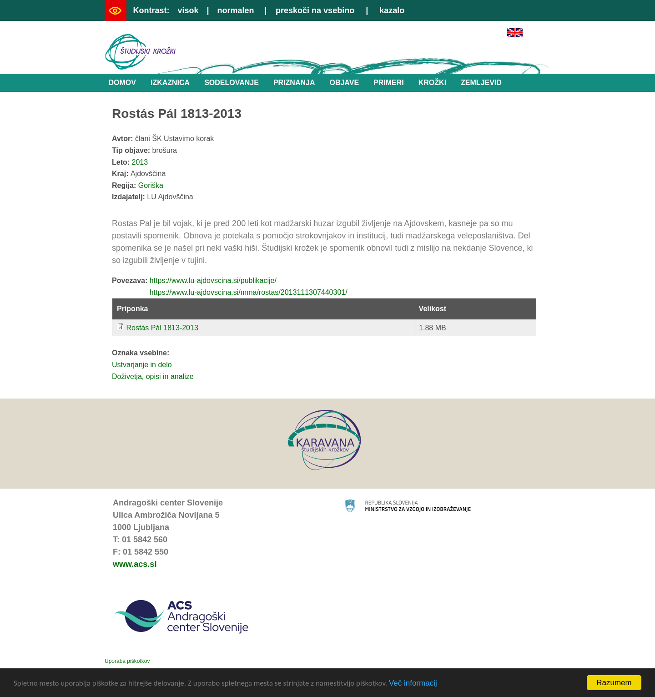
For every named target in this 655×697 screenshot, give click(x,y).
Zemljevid (481, 82)
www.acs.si (134, 564)
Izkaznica (170, 82)
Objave (344, 82)
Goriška (150, 185)
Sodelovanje (231, 82)
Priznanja (294, 82)
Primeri (388, 82)
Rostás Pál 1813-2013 (162, 328)
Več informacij (413, 683)
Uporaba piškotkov (127, 661)
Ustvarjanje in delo (142, 365)
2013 (140, 162)
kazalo (391, 10)
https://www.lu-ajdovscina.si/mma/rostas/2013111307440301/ (249, 292)
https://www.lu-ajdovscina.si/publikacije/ (213, 280)
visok (187, 10)
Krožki (432, 82)
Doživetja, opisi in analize (153, 376)
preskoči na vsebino (315, 10)
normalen (235, 10)
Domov (122, 82)
